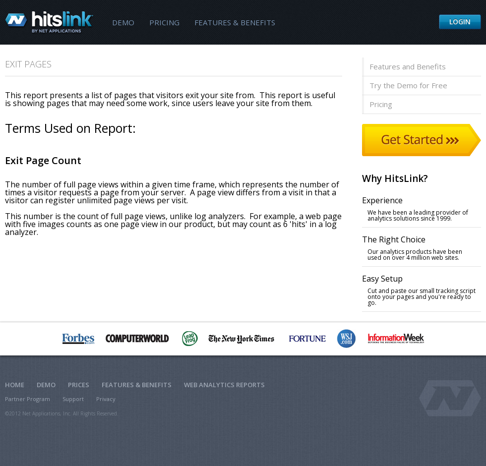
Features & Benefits (234, 22)
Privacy (106, 399)
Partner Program (27, 399)
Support (73, 399)
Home (14, 384)
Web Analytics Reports (224, 384)
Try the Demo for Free (408, 85)
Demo (123, 22)
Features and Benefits (407, 66)
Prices (78, 384)
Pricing (164, 22)
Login (460, 21)
